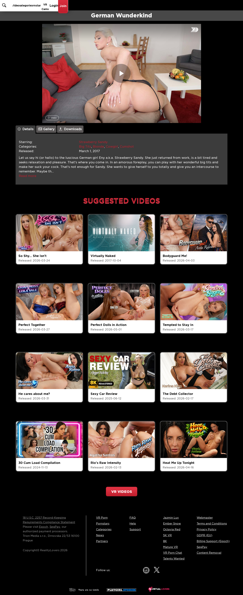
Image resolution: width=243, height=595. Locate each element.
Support (135, 529)
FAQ (132, 517)
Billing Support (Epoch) (213, 541)
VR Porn (102, 517)
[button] (27, 176)
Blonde (98, 146)
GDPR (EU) (204, 535)
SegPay (55, 526)
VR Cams (188, 5)
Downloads (70, 129)
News (100, 535)
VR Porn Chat (172, 552)
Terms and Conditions (212, 523)
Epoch (43, 526)
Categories (146, 5)
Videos (126, 5)
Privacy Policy (206, 529)
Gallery (46, 129)
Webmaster (205, 517)
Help (132, 523)
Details (26, 129)
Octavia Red (171, 529)
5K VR (167, 535)
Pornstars (167, 5)
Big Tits (85, 146)
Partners (102, 541)
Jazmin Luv (171, 517)
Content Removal (209, 552)
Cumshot (127, 146)
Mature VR (170, 547)
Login (205, 5)
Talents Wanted (174, 558)
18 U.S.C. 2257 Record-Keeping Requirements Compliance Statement (49, 520)
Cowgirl (112, 146)
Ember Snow (172, 523)
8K (165, 541)
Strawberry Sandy (93, 142)
